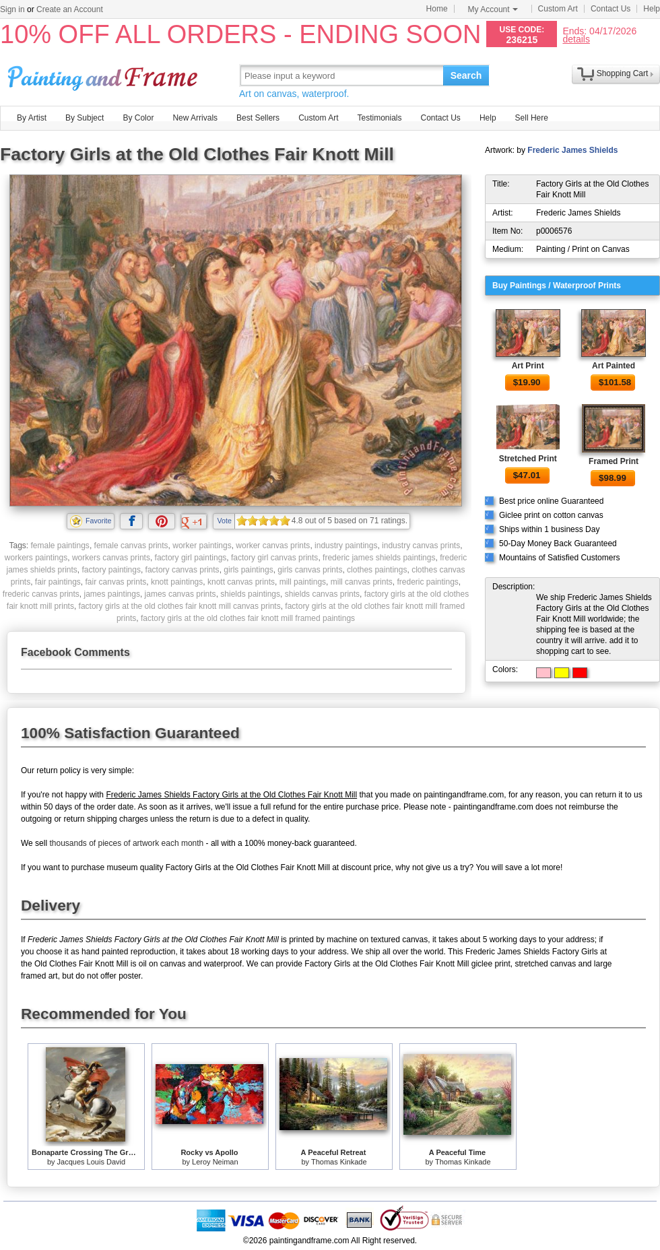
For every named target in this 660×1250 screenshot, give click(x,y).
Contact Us (610, 8)
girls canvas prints (309, 569)
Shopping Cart (623, 73)
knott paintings (177, 582)
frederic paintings (427, 582)
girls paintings (248, 569)
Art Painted (613, 365)
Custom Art (558, 8)
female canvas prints (131, 545)
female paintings (59, 545)
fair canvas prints (116, 582)
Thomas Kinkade (339, 1162)
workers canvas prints (111, 557)
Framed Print (613, 461)
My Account (493, 9)
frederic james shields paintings (379, 557)
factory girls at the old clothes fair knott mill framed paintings (248, 618)
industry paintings (346, 545)
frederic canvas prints (41, 594)
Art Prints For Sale (104, 75)
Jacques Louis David (91, 1162)
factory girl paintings (191, 557)
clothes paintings (377, 569)
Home (437, 8)
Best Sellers (257, 118)
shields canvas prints (322, 594)
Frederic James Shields (572, 150)
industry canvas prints (421, 545)
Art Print (528, 365)
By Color (138, 118)
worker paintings (201, 545)
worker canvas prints (273, 545)
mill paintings (302, 582)
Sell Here (531, 118)
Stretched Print (528, 458)
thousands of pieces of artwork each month (126, 843)
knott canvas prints (241, 582)
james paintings (112, 594)
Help (651, 8)
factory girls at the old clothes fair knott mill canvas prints (180, 606)
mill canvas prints (362, 582)
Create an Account (69, 9)
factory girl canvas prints (274, 557)
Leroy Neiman (215, 1162)
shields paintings (250, 594)
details (575, 38)
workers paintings (36, 557)
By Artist (31, 118)
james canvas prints (180, 594)
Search (466, 75)
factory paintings (111, 569)
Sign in (12, 9)
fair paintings (58, 582)
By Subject (84, 118)
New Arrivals (195, 118)
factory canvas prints (182, 569)
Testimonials (379, 118)
